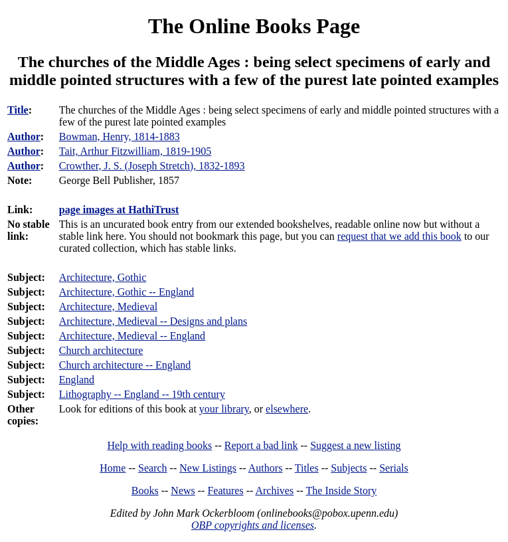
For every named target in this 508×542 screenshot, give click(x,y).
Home (113, 468)
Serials (393, 468)
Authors (265, 468)
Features (225, 490)
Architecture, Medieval (108, 306)
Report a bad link (261, 445)
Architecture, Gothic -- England (126, 292)
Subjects (349, 468)
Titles (307, 468)
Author (24, 136)
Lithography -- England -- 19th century (142, 394)
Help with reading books (159, 445)
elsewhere (287, 408)
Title (18, 110)
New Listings (207, 468)
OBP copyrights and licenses (252, 525)
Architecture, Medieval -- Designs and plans (153, 321)
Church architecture (101, 350)
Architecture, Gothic (103, 277)
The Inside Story (341, 490)
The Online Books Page (254, 26)
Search (152, 468)
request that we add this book (399, 236)
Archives (274, 490)
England (76, 379)
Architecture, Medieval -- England (132, 335)
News (183, 490)
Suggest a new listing (355, 445)
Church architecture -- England (125, 365)
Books (145, 490)
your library (224, 408)
